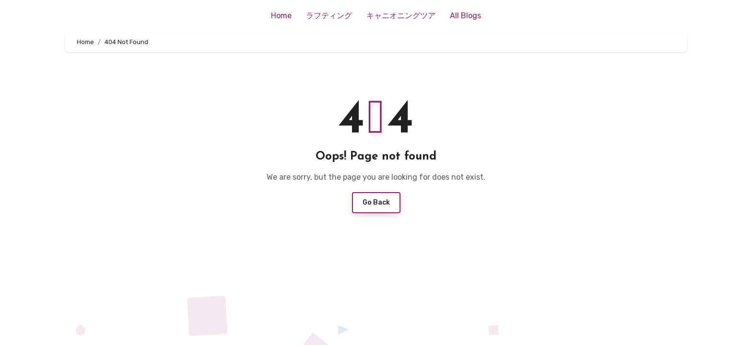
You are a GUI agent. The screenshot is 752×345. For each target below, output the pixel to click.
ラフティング (329, 15)
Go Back (376, 202)
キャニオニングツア (400, 15)
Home (281, 15)
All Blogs (465, 15)
